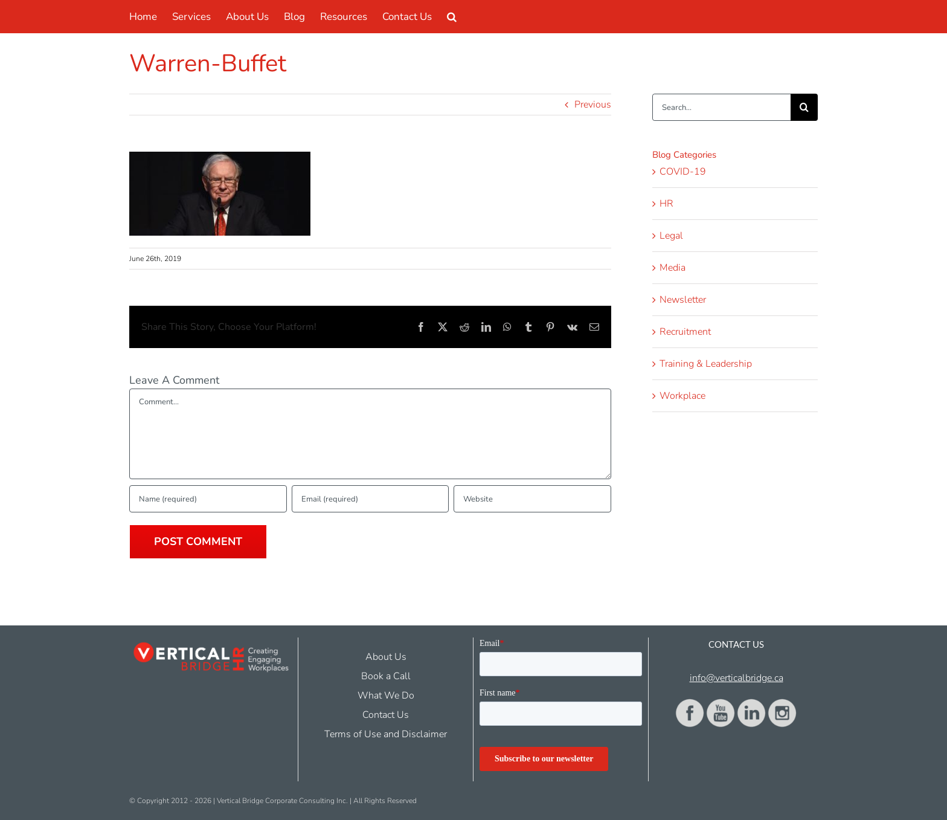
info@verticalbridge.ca (736, 678)
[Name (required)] (208, 498)
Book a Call (386, 676)
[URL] (532, 498)
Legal (671, 235)
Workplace (682, 395)
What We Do (386, 695)
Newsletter (683, 299)
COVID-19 (683, 171)
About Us (385, 656)
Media (672, 267)
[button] (452, 16)
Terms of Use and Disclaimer (385, 734)
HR (666, 203)
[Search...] (721, 107)
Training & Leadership (706, 363)
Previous (592, 104)
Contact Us (385, 715)
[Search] (804, 107)
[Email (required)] (370, 498)
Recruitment (685, 331)
